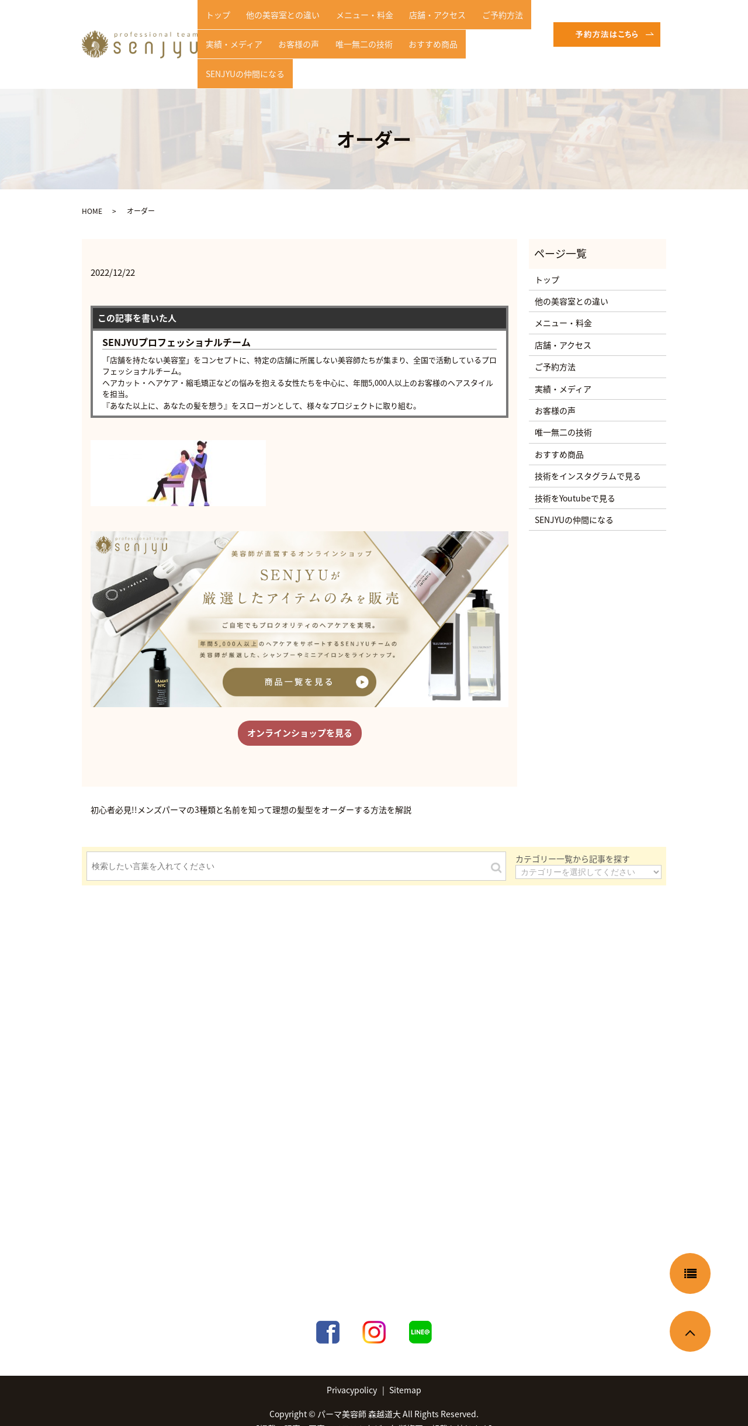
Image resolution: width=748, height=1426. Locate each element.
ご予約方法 (474, 25)
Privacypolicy (352, 1371)
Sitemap (405, 1371)
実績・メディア (230, 43)
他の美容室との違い (273, 25)
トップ (214, 25)
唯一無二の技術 (348, 43)
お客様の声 (289, 43)
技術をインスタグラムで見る (588, 457)
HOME (92, 193)
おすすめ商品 (411, 43)
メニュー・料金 (349, 25)
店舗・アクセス (415, 25)
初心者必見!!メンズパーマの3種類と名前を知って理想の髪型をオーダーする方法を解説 (251, 791)
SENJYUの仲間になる (485, 43)
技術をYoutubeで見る (575, 479)
